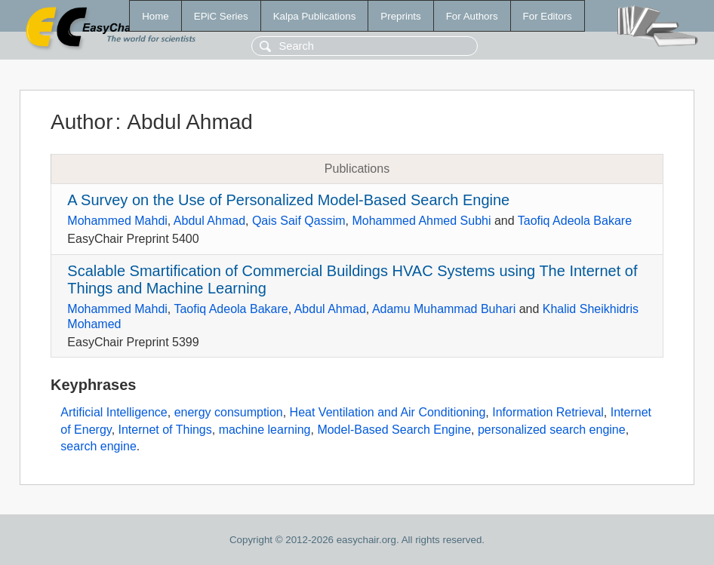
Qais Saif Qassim (299, 220)
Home (155, 16)
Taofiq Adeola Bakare (575, 220)
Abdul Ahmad (209, 220)
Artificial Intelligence (113, 412)
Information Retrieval (548, 412)
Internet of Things (165, 429)
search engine (98, 446)
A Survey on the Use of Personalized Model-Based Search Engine (288, 200)
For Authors (472, 16)
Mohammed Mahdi (117, 220)
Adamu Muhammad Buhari (443, 308)
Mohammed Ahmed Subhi (421, 220)
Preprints (400, 16)
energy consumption (228, 412)
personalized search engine (552, 429)
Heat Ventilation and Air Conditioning (388, 412)
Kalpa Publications (314, 16)
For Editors (547, 16)
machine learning (265, 429)
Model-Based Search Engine (394, 429)
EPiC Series (221, 16)
